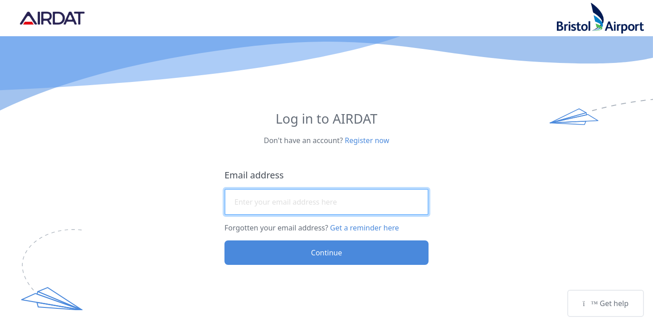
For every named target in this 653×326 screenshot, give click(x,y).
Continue (326, 253)
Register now (367, 140)
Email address (254, 175)
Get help (606, 303)
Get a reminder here (364, 228)
